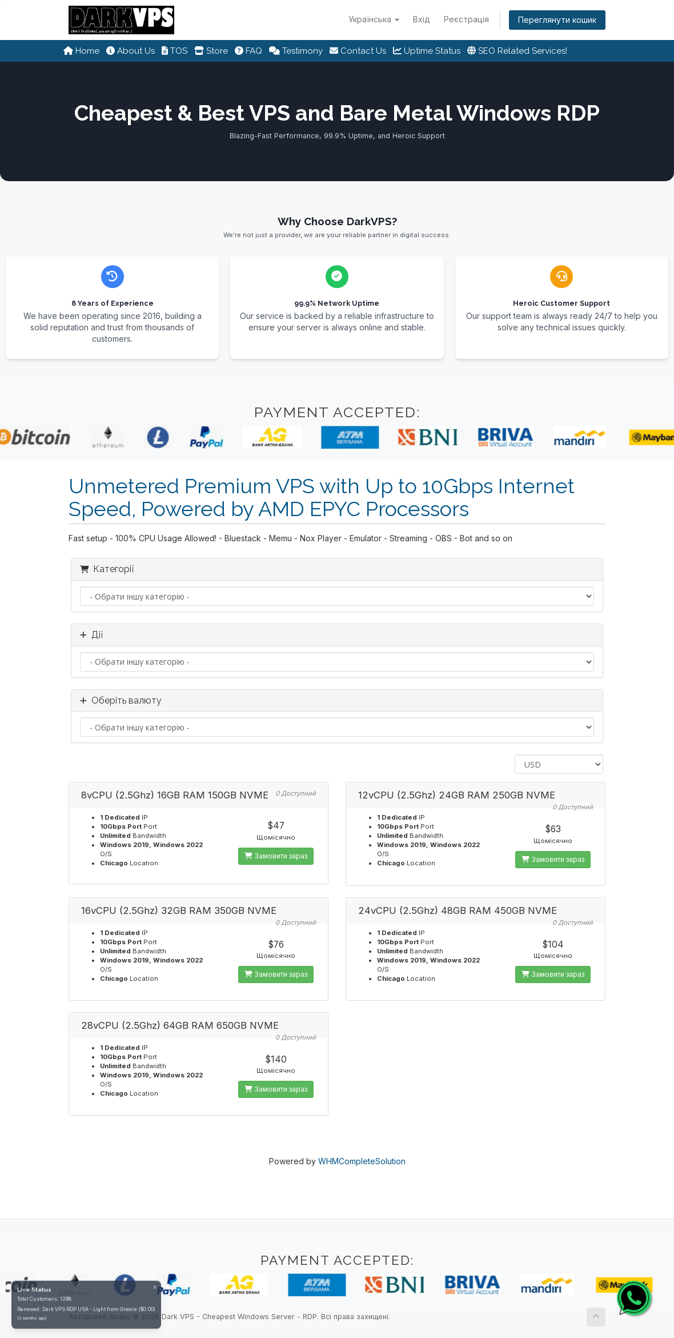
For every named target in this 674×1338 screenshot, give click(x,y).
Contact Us (358, 51)
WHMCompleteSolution (362, 1161)
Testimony (296, 51)
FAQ (248, 51)
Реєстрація (466, 19)
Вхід (421, 19)
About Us (130, 51)
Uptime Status (426, 51)
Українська (373, 19)
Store (211, 51)
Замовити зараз (275, 856)
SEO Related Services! (517, 51)
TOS (174, 51)
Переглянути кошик (557, 20)
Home (81, 51)
